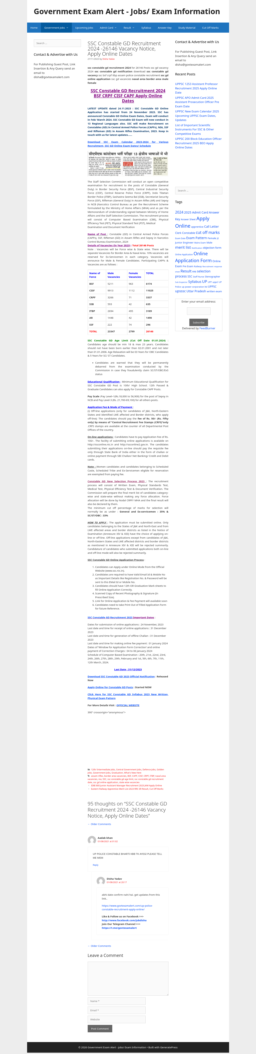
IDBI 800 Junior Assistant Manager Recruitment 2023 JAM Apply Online (126, 785)
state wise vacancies (129, 782)
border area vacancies (115, 775)
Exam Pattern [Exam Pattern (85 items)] (196, 238)
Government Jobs (58, 28)
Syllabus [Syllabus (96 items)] (194, 281)
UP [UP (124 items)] (204, 281)
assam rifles (97, 775)
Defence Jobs (149, 769)
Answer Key (165, 27)
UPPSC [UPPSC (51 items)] (212, 286)
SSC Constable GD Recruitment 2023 (110, 617)
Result (131, 28)
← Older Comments (99, 824)
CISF (140, 775)
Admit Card (110, 28)
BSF (129, 775)
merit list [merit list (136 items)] (183, 247)
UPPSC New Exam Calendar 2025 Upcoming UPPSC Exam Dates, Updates (197, 115)
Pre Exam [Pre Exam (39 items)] (188, 266)
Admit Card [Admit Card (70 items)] (200, 212)
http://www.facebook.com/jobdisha (124, 920)
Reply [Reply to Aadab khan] (95, 864)
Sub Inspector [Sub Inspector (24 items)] (181, 282)
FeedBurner (207, 328)
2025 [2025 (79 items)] (187, 212)
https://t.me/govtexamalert (119, 927)
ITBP (152, 775)
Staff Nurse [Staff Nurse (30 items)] (198, 276)
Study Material (186, 27)
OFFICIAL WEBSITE (127, 705)
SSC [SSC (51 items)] (189, 276)
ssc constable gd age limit (120, 779)
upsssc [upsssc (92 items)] (180, 291)
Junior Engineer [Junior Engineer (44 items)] (184, 242)
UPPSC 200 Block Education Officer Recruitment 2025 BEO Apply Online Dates (198, 143)
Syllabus (146, 27)
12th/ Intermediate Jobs (103, 769)
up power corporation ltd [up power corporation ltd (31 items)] (194, 286)
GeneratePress (169, 1047)
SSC (104, 779)
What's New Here (132, 772)
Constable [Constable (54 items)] (188, 233)
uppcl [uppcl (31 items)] (215, 282)
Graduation (117, 772)
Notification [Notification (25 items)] (197, 248)
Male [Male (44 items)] (209, 242)
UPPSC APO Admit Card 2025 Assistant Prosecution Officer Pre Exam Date (197, 102)
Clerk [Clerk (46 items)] (178, 233)
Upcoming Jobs (84, 27)
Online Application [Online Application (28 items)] (184, 254)
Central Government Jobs (128, 769)
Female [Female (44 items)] (212, 238)
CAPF (134, 775)
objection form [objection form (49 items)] (212, 248)
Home (34, 27)
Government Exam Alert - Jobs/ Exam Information (127, 11)
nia (99, 779)
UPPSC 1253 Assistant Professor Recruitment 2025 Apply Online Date (196, 88)
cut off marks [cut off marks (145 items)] (208, 232)
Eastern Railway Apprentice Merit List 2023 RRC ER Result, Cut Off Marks (127, 788)
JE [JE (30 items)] (218, 238)
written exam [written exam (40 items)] (214, 291)
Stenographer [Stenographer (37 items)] (212, 276)
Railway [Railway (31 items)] (198, 266)
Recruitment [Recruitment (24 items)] (207, 266)
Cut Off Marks (210, 27)
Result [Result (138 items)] (186, 271)
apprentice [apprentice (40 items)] (197, 226)
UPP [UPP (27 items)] (210, 282)
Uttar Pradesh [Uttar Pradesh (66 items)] (196, 291)
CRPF (146, 775)
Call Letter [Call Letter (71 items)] (211, 226)
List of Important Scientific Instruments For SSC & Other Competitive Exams (194, 129)
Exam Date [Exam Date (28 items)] (180, 238)
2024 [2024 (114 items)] (179, 212)
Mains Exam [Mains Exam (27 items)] (200, 242)
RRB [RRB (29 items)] (194, 271)
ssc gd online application (105, 782)
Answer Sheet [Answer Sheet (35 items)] (188, 219)
